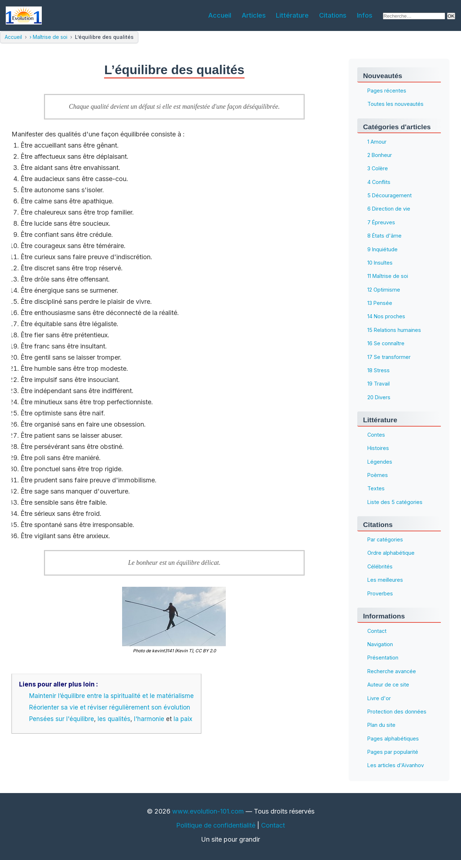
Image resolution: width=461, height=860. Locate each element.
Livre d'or (379, 698)
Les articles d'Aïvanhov (395, 765)
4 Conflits (378, 182)
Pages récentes (386, 90)
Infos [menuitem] (364, 15)
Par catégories (385, 539)
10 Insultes (380, 263)
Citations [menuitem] (332, 15)
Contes (376, 435)
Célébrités (380, 566)
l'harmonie (149, 718)
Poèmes (377, 475)
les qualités (114, 718)
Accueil (13, 37)
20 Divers (378, 397)
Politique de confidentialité (215, 825)
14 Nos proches (386, 317)
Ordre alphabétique (391, 553)
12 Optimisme (383, 290)
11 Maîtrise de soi (387, 276)
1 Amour (376, 142)
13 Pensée (379, 303)
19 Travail (378, 384)
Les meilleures (385, 580)
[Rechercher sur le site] (414, 16)
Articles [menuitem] (254, 15)
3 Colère (377, 169)
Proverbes (380, 593)
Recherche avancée (391, 671)
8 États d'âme (384, 236)
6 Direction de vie (388, 209)
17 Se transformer (389, 357)
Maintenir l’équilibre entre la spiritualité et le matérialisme (111, 695)
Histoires (378, 448)
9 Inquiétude (382, 249)
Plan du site (381, 725)
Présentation (382, 658)
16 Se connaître (385, 344)
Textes (376, 489)
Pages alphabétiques (393, 738)
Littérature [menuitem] (292, 15)
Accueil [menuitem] (219, 15)
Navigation (380, 644)
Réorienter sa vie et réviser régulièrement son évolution (109, 707)
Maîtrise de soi (50, 37)
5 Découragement (389, 195)
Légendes (379, 462)
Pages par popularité (392, 752)
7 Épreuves (381, 222)
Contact (376, 631)
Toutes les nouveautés (395, 104)
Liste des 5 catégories (394, 502)
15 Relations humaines (394, 330)
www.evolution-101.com (208, 811)
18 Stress (378, 370)
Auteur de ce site (388, 685)
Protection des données (396, 711)
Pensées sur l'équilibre (61, 718)
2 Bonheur (379, 155)
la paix (183, 718)
